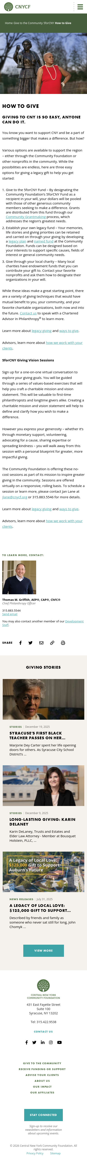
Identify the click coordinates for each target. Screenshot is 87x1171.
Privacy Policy (34, 1153)
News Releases (21, 899)
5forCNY (49, 23)
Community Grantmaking (26, 216)
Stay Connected (43, 1115)
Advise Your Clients (42, 1075)
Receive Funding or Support (42, 1069)
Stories (15, 727)
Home (9, 23)
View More (43, 951)
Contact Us (43, 1031)
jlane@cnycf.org (14, 497)
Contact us (28, 313)
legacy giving (42, 330)
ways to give (69, 330)
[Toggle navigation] (80, 6)
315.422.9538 (46, 1022)
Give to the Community (28, 23)
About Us (42, 1081)
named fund (44, 241)
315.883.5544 (11, 610)
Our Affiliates (42, 1092)
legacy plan (17, 241)
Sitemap (55, 1153)
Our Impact (42, 1087)
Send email (9, 614)
